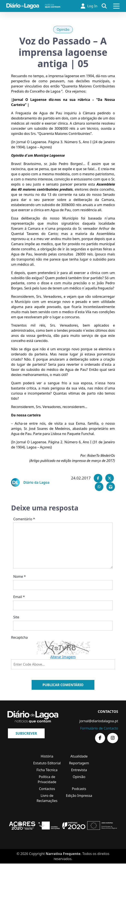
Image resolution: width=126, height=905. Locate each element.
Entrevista (79, 770)
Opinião (63, 29)
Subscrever (26, 733)
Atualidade (79, 756)
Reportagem (79, 763)
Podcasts (79, 788)
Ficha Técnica (47, 770)
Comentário (24, 519)
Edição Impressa (79, 795)
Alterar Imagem (63, 656)
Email (19, 596)
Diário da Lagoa (36, 482)
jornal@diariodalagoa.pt (98, 721)
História (47, 756)
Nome (19, 576)
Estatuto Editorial (47, 763)
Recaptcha (19, 637)
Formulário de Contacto (99, 728)
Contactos (47, 788)
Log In (89, 6)
